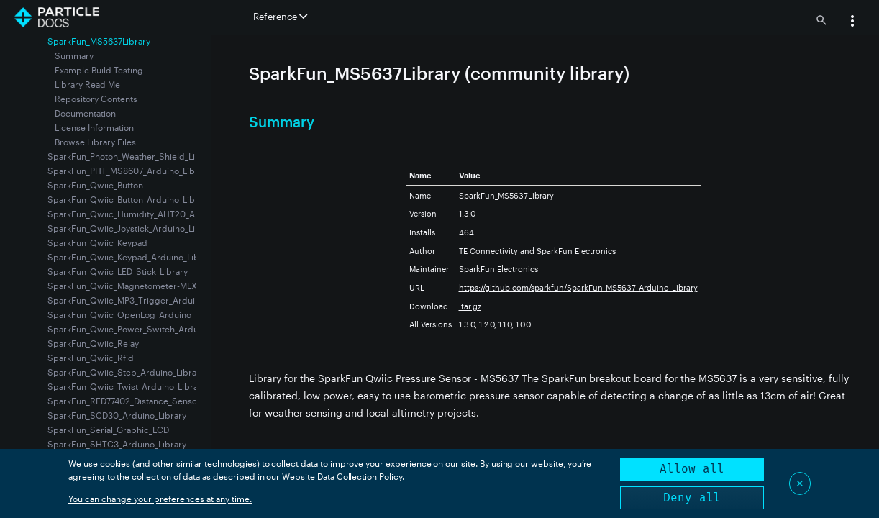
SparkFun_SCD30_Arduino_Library (116, 415)
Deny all (692, 497)
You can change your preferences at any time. (160, 499)
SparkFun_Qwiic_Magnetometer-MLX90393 (135, 286)
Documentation (85, 113)
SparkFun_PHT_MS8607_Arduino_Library (129, 170)
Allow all (692, 469)
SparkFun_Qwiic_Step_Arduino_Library (125, 372)
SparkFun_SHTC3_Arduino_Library (116, 444)
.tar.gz (470, 306)
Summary (74, 55)
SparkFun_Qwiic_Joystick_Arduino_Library (132, 228)
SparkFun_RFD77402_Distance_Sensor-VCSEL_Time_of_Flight (169, 401)
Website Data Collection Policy (342, 476)
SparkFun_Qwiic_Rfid (90, 358)
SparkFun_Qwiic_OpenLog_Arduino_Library (135, 314)
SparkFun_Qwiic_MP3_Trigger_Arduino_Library (142, 300)
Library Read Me (87, 84)
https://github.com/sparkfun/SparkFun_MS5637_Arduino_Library (578, 287)
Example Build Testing (99, 70)
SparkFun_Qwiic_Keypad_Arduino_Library (131, 257)
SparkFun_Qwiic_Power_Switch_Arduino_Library (144, 329)
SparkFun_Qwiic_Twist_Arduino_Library (126, 386)
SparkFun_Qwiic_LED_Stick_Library (117, 271)
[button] (852, 22)
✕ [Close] (800, 483)
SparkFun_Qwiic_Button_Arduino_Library (129, 199)
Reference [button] (280, 16)
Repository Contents (96, 99)
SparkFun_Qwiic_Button (95, 185)
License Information (94, 127)
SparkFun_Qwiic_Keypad (97, 242)
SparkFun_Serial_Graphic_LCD (108, 429)
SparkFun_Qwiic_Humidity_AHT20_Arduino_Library (150, 214)
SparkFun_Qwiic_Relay (93, 343)
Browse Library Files (95, 142)
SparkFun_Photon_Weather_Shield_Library (132, 156)
